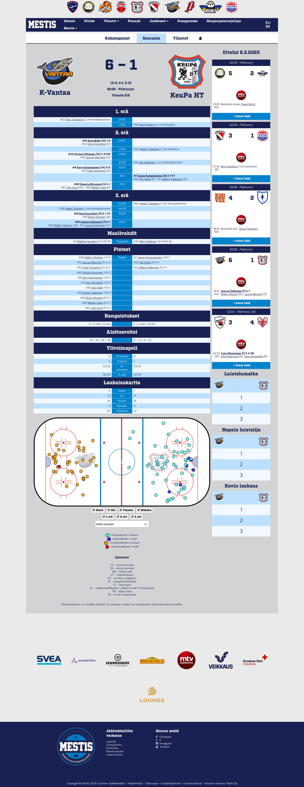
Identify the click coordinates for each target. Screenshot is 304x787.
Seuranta (151, 38)
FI (267, 23)
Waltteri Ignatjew (87, 241)
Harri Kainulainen (88, 167)
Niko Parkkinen (148, 241)
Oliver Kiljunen (96, 217)
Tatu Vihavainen (231, 353)
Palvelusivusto (115, 751)
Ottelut (89, 21)
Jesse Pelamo (147, 124)
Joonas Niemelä (95, 157)
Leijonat (111, 741)
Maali (97, 510)
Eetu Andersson (229, 356)
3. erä (135, 517)
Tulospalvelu (114, 744)
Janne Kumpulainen (150, 175)
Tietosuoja (152, 783)
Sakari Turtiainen (149, 149)
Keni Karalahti (88, 213)
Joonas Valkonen (91, 222)
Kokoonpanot (117, 38)
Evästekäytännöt (171, 783)
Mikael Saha (99, 187)
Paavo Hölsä (248, 104)
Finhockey (112, 748)
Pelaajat (134, 21)
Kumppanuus (187, 21)
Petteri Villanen (84, 154)
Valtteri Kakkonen (171, 179)
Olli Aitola (145, 179)
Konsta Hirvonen (90, 184)
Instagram (166, 743)
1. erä (107, 517)
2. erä (121, 517)
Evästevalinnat (192, 783)
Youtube (164, 746)
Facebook (165, 737)
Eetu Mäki (94, 140)
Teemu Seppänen (248, 228)
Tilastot (180, 38)
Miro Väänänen (229, 166)
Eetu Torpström (75, 119)
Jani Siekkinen (147, 162)
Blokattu (144, 510)
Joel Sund (72, 187)
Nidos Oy (232, 783)
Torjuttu (126, 510)
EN (268, 27)
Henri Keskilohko (253, 356)
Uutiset (69, 21)
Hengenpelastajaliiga (224, 21)
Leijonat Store (114, 754)
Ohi (111, 510)
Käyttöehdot (135, 783)
